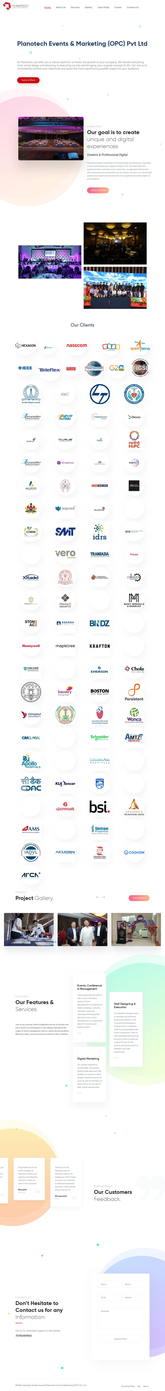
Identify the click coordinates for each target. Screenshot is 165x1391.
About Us (62, 7)
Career (119, 7)
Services (76, 7)
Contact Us (134, 7)
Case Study (105, 7)
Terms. (147, 1385)
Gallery (90, 7)
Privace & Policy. (128, 1385)
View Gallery (139, 896)
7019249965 (23, 1335)
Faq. (139, 1385)
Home (48, 7)
